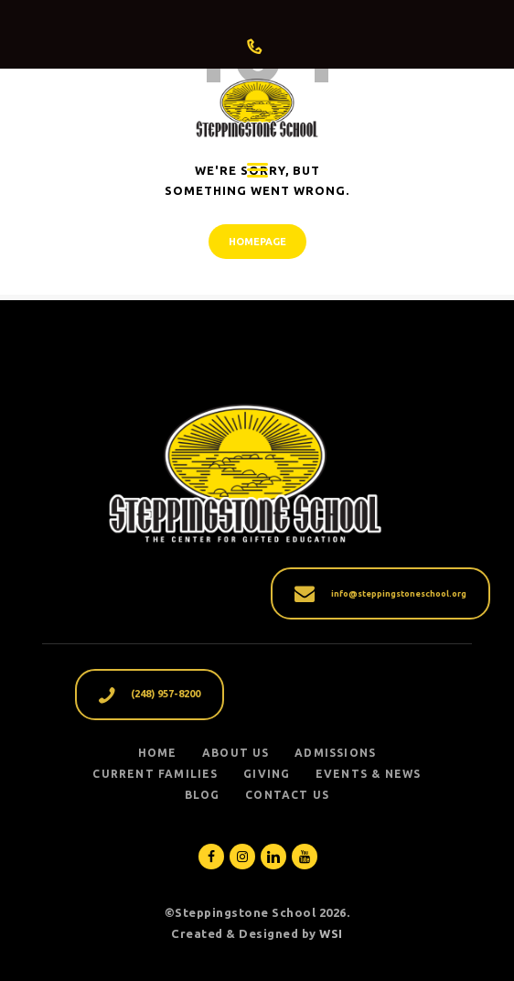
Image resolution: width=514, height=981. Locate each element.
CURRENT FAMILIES (155, 774)
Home (157, 753)
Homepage (257, 241)
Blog (202, 795)
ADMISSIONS (335, 753)
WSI (331, 933)
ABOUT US (236, 753)
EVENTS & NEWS (369, 774)
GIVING (266, 774)
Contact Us (287, 795)
